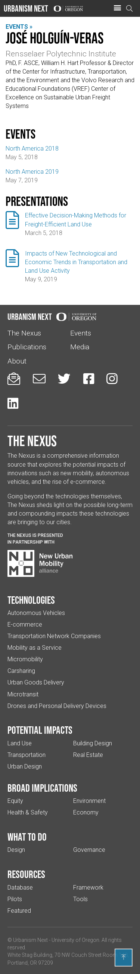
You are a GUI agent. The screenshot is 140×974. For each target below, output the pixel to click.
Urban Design (24, 766)
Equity (15, 800)
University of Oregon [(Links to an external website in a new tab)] (75, 940)
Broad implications (42, 788)
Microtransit (22, 694)
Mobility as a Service (34, 647)
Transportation (26, 754)
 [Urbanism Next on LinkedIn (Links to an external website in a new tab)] (12, 403)
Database (20, 887)
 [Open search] (129, 8)
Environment (89, 800)
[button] (117, 8)
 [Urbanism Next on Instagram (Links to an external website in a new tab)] (111, 378)
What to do (27, 837)
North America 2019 (32, 171)
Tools (80, 899)
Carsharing (21, 670)
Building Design (92, 743)
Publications (26, 347)
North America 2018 (32, 148)
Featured (19, 910)
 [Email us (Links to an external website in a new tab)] (39, 378)
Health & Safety (27, 812)
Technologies (31, 600)
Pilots (14, 899)
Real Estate (88, 754)
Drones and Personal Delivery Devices (56, 705)
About (17, 361)
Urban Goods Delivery (35, 682)
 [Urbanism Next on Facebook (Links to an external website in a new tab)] (88, 378)
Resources (26, 874)
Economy (86, 812)
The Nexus (24, 333)
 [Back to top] (123, 957)
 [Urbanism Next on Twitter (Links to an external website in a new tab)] (64, 378)
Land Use (19, 743)
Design (16, 849)
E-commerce (24, 624)
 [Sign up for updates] (13, 378)
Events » (19, 26)
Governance (89, 849)
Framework (88, 887)
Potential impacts (39, 730)
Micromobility (25, 659)
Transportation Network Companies (54, 636)
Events (80, 333)
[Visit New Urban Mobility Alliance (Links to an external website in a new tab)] (39, 563)
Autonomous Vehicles (36, 612)
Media (79, 347)
